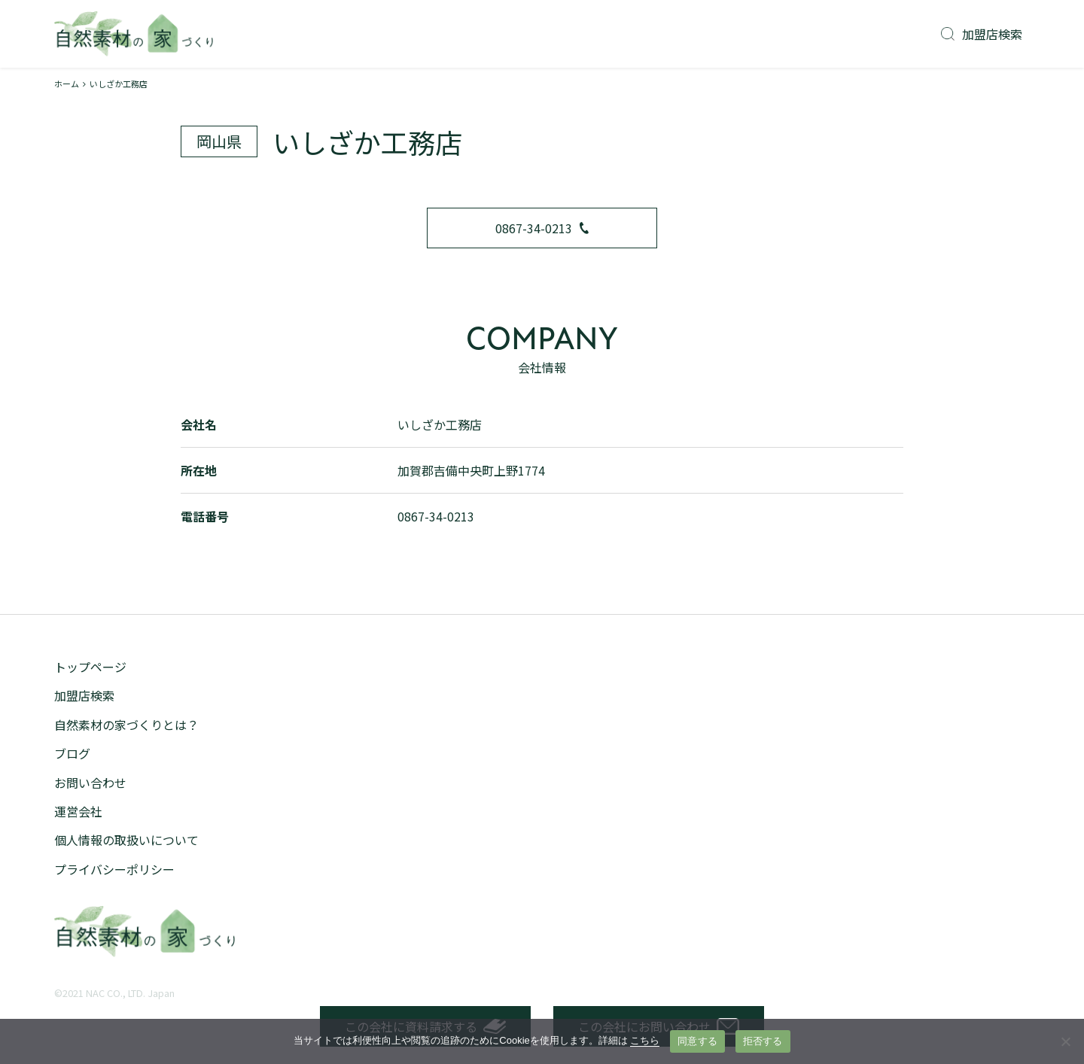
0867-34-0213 (542, 228)
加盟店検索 (981, 34)
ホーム (66, 84)
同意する (697, 1041)
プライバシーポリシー (114, 869)
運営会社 (78, 811)
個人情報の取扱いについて (126, 840)
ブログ (72, 753)
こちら (644, 1040)
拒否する (763, 1041)
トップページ (90, 667)
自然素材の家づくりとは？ (126, 725)
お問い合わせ (90, 783)
